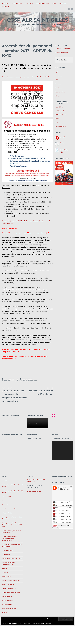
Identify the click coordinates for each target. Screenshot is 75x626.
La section (15, 4)
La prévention (6, 554)
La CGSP (28, 4)
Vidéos (57, 96)
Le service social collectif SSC (11, 580)
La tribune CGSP (7, 497)
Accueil (5, 4)
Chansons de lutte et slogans (11, 592)
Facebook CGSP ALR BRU (12, 435)
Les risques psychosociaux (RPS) (64, 151)
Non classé (58, 84)
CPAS (20, 381)
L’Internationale (7, 596)
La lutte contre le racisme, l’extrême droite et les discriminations (10, 538)
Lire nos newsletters (61, 52)
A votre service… (7, 576)
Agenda (7, 381)
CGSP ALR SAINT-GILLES (37, 20)
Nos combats (41, 4)
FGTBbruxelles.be (60, 115)
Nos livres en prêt (7, 600)
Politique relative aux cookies (43, 623)
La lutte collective (7, 513)
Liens (54, 4)
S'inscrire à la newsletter (63, 48)
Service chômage (60, 126)
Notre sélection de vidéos (9, 608)
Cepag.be (58, 122)
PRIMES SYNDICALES (8, 584)
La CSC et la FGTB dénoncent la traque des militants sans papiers (14, 395)
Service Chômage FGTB (9, 588)
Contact (5, 6)
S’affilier (62, 4)
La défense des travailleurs (10, 509)
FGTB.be (57, 118)
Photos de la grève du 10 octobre (40, 391)
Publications (59, 88)
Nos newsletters (7, 604)
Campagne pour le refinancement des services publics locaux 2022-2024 (12, 524)
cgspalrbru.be (59, 107)
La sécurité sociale (7, 550)
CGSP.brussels (59, 111)
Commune (14, 381)
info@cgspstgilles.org (34, 491)
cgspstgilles (27, 379)
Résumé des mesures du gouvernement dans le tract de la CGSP (25, 77)
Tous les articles (30, 381)
